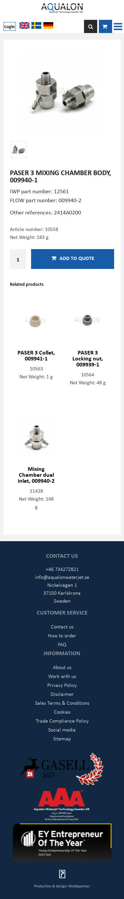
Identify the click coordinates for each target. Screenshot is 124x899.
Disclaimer (62, 693)
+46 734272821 (62, 569)
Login (9, 26)
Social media (62, 729)
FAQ (62, 644)
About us (62, 667)
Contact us (62, 626)
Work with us (62, 676)
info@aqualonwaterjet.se (62, 577)
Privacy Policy (62, 685)
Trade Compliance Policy (62, 720)
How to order (62, 635)
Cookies (62, 711)
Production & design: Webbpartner (62, 885)
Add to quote (72, 258)
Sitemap (62, 738)
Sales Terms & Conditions (62, 702)
